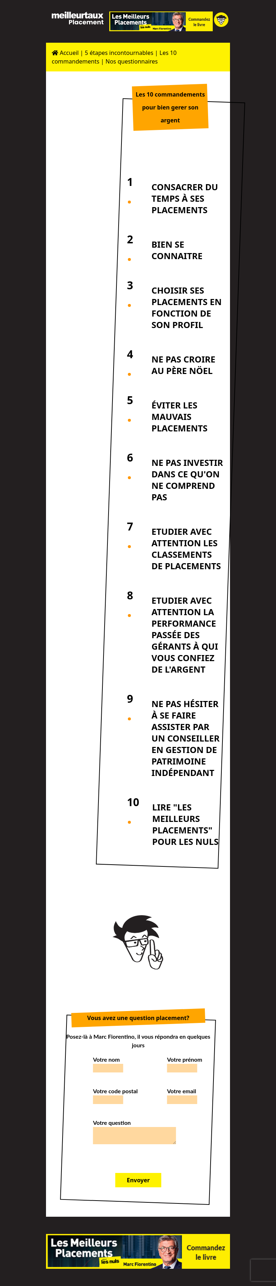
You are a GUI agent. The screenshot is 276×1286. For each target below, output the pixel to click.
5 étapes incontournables (119, 53)
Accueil (65, 53)
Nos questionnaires (132, 61)
